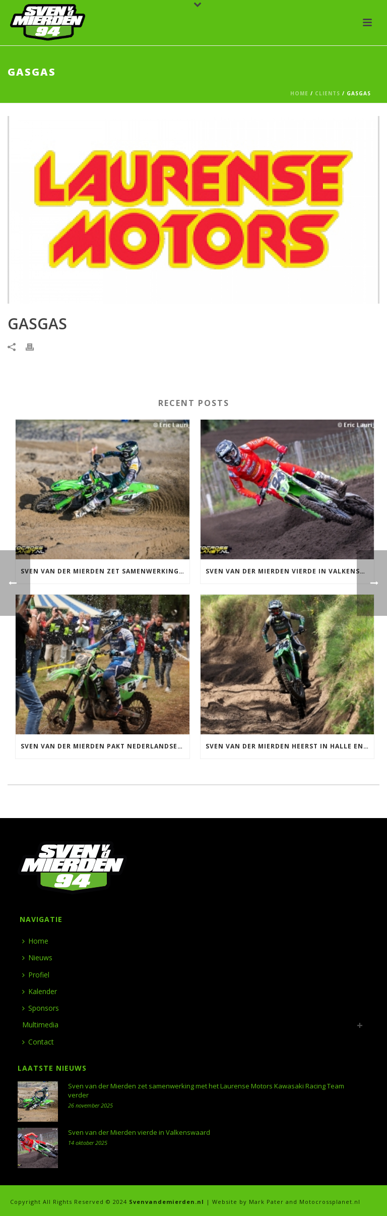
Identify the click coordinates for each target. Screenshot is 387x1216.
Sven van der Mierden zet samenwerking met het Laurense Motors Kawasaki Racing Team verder (105, 571)
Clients (327, 93)
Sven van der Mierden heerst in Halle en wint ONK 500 (290, 746)
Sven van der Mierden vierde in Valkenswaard (290, 571)
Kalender (39, 991)
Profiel (35, 974)
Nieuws (37, 957)
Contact (38, 1042)
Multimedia (40, 1024)
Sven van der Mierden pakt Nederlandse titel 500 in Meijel (105, 746)
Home (299, 93)
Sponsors (40, 1008)
